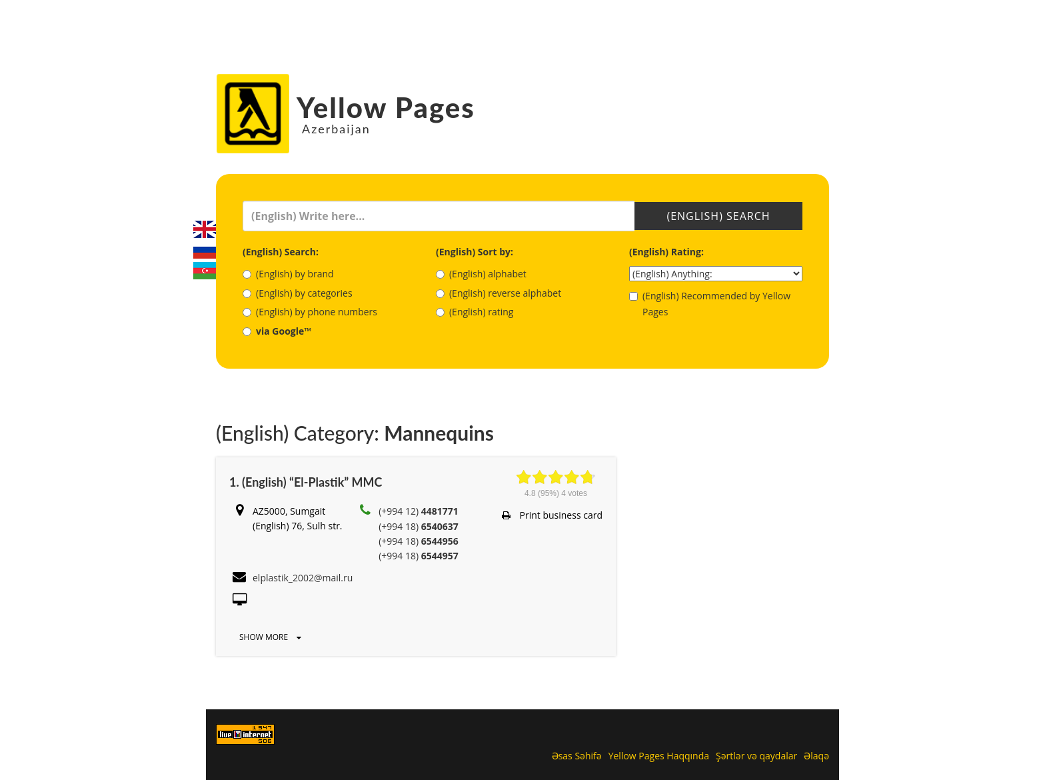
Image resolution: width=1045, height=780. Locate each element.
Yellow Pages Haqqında (658, 755)
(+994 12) (419, 511)
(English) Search (718, 216)
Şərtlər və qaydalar (756, 755)
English (204, 229)
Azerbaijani (204, 270)
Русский (204, 250)
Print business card (552, 515)
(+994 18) (419, 526)
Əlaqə (816, 755)
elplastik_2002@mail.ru (303, 577)
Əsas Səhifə (577, 755)
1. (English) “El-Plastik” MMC (305, 482)
